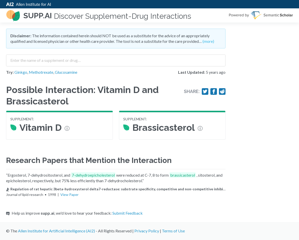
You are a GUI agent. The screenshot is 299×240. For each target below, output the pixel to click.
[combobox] (116, 58)
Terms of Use (173, 230)
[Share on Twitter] (205, 91)
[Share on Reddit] (222, 91)
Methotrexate (41, 72)
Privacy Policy (146, 230)
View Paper (69, 194)
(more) (208, 41)
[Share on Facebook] (213, 91)
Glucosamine (66, 72)
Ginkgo (20, 72)
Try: (10, 72)
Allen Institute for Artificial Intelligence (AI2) (56, 230)
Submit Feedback (127, 213)
